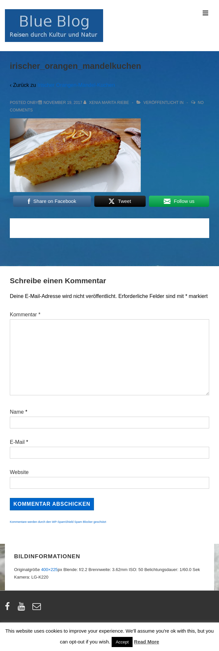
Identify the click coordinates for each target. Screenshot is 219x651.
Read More (146, 641)
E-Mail (17, 442)
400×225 (49, 569)
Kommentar (25, 314)
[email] (37, 608)
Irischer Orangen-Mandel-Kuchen (76, 85)
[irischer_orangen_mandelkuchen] (63, 102)
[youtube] (23, 608)
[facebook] (9, 608)
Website (19, 472)
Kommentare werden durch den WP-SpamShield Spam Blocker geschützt (58, 521)
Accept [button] (122, 642)
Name (17, 412)
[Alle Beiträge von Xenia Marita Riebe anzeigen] (106, 102)
